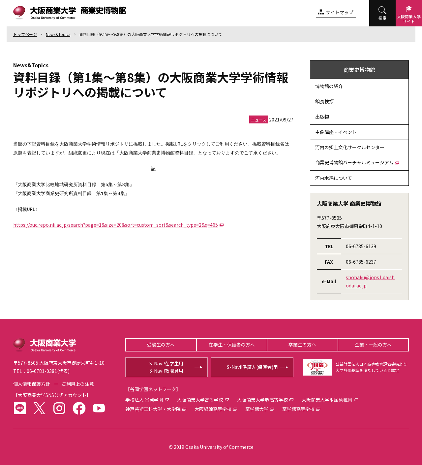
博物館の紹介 (329, 86)
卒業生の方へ (302, 344)
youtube (99, 408)
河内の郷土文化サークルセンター (349, 147)
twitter (39, 408)
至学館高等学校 (298, 409)
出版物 (322, 116)
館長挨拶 (324, 101)
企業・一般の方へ (373, 344)
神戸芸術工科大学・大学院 (153, 409)
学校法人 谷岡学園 (144, 399)
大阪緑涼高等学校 (213, 409)
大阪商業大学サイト (409, 19)
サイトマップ (339, 12)
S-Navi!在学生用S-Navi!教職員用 (166, 367)
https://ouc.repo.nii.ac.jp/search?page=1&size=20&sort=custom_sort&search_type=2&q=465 (115, 224)
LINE (19, 408)
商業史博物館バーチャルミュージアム (354, 162)
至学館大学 (256, 409)
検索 (382, 17)
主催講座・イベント (336, 132)
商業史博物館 (359, 70)
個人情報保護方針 (31, 384)
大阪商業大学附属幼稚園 (327, 399)
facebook (79, 408)
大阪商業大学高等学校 (200, 399)
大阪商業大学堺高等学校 (262, 399)
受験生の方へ (161, 344)
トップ (25, 34)
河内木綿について (333, 178)
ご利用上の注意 (78, 384)
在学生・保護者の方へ (232, 344)
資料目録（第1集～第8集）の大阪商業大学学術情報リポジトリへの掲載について (150, 34)
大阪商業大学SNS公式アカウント (52, 395)
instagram (59, 408)
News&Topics (58, 34)
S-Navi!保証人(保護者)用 (252, 367)
